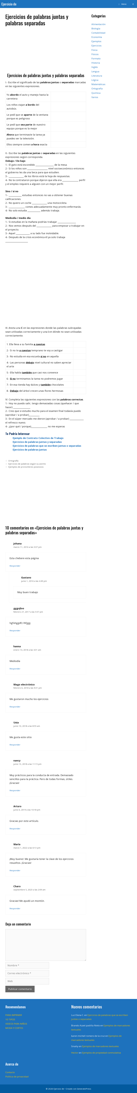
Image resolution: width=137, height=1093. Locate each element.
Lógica (94, 79)
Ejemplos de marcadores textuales (100, 1046)
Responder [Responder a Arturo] (15, 828)
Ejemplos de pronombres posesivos (26, 466)
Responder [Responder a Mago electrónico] (15, 706)
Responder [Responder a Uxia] (15, 744)
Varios (94, 97)
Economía (96, 37)
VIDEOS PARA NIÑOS (16, 1023)
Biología (95, 28)
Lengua (95, 71)
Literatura (96, 75)
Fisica (94, 49)
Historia (95, 62)
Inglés (94, 67)
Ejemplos (96, 41)
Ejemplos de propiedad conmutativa (101, 1052)
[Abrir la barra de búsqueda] (133, 4)
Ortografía (13, 460)
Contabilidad (98, 32)
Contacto (10, 1072)
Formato (96, 58)
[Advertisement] (45, 48)
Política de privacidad (17, 1076)
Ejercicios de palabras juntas (30, 449)
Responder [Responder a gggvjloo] (15, 630)
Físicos (95, 54)
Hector (74, 1052)
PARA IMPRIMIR (13, 1015)
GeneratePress (84, 1088)
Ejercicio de (8, 3)
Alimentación (98, 24)
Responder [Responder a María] (15, 870)
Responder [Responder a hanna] (15, 668)
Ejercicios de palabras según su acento (27, 463)
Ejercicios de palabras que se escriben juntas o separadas (47, 445)
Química (96, 92)
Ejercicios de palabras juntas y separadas (37, 441)
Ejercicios (96, 45)
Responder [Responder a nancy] (15, 790)
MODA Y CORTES (14, 1028)
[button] (122, 4)
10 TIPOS (10, 1019)
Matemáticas (98, 84)
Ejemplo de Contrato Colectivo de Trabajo (38, 438)
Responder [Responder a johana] (15, 565)
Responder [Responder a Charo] (15, 908)
